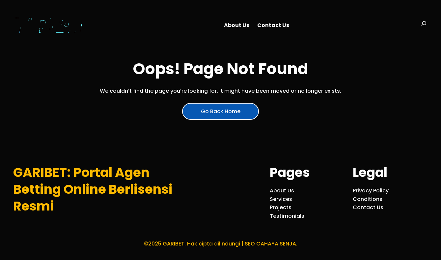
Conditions (367, 199)
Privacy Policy (371, 190)
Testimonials (287, 216)
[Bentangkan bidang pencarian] (424, 25)
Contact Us (368, 207)
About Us (282, 190)
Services (281, 199)
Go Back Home (220, 111)
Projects (280, 207)
